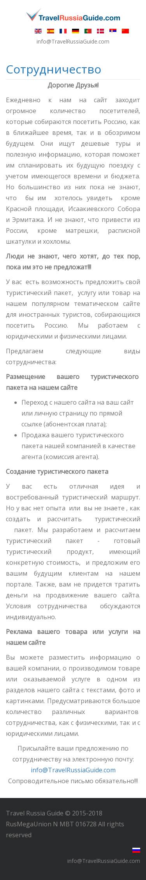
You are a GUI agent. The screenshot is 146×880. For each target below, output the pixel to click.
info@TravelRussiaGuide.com (73, 770)
